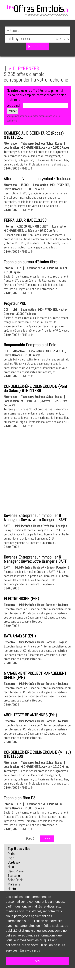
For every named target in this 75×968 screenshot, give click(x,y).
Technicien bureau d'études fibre (30, 261)
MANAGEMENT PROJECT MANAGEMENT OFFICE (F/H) (35, 675)
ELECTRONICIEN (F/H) (21, 598)
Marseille (14, 884)
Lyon (11, 858)
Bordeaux (14, 862)
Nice (11, 867)
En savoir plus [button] (30, 950)
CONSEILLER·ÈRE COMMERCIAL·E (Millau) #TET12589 (37, 754)
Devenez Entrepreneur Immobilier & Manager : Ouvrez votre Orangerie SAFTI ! (36, 517)
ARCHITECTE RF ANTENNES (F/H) (30, 715)
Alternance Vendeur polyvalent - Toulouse (37, 178)
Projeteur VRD (15, 303)
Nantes (12, 888)
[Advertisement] (37, 469)
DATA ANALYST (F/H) (20, 636)
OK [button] (37, 960)
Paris (11, 854)
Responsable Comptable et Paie (30, 344)
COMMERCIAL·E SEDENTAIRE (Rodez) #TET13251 (34, 135)
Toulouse (14, 875)
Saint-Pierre (16, 871)
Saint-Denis (15, 880)
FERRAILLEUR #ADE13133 (25, 220)
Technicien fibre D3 (19, 798)
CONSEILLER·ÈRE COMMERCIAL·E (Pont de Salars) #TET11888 (35, 388)
